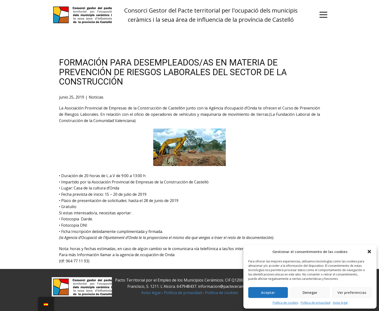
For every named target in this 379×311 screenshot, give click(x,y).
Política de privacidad (315, 303)
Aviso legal (340, 303)
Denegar (310, 292)
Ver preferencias (351, 292)
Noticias (96, 97)
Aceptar (268, 292)
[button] (369, 251)
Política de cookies (285, 303)
